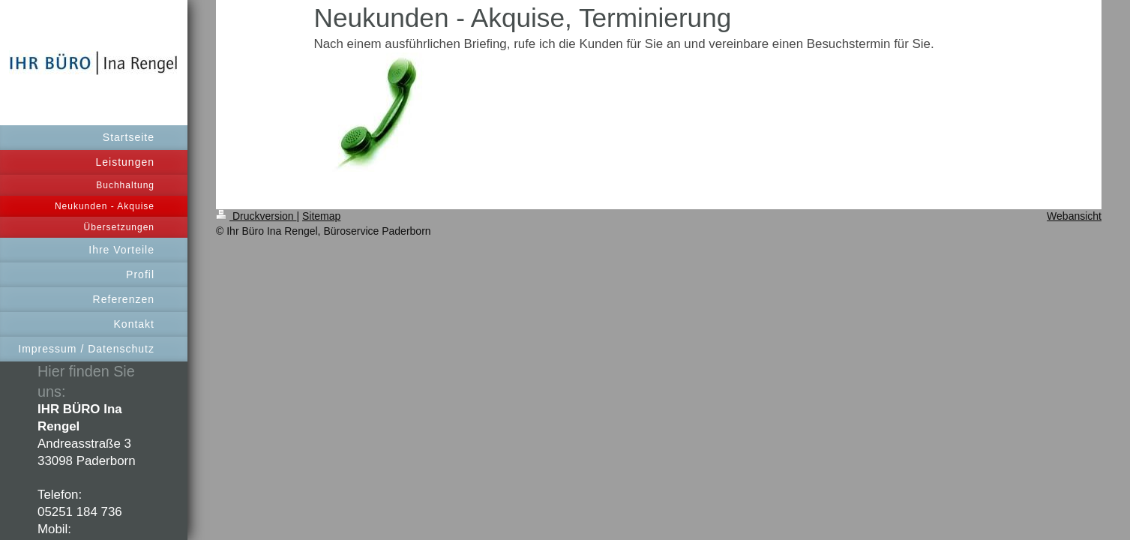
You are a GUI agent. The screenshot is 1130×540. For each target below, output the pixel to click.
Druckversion (256, 216)
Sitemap (321, 216)
